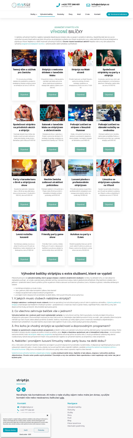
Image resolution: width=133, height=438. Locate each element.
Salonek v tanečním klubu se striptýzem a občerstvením (52, 127)
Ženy (70, 14)
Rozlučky (60, 14)
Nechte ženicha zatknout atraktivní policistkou (52, 182)
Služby (33, 14)
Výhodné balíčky (46, 14)
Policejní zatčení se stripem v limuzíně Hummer (80, 127)
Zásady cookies (23, 434)
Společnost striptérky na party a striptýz (109, 72)
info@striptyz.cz (100, 4)
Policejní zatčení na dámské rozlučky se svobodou (108, 127)
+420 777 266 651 (70, 4)
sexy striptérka (46, 334)
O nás (87, 14)
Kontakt (97, 14)
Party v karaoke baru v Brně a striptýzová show (24, 182)
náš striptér (32, 334)
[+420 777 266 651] (58, 5)
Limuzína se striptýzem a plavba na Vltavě (109, 182)
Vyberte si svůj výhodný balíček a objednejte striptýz (31, 353)
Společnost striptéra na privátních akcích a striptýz (24, 127)
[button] (47, 415)
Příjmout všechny (10, 430)
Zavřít (26, 430)
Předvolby (41, 430)
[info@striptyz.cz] (88, 5)
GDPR (29, 434)
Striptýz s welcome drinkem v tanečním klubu (52, 72)
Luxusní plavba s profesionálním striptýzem (81, 182)
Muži (79, 14)
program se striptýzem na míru (32, 44)
